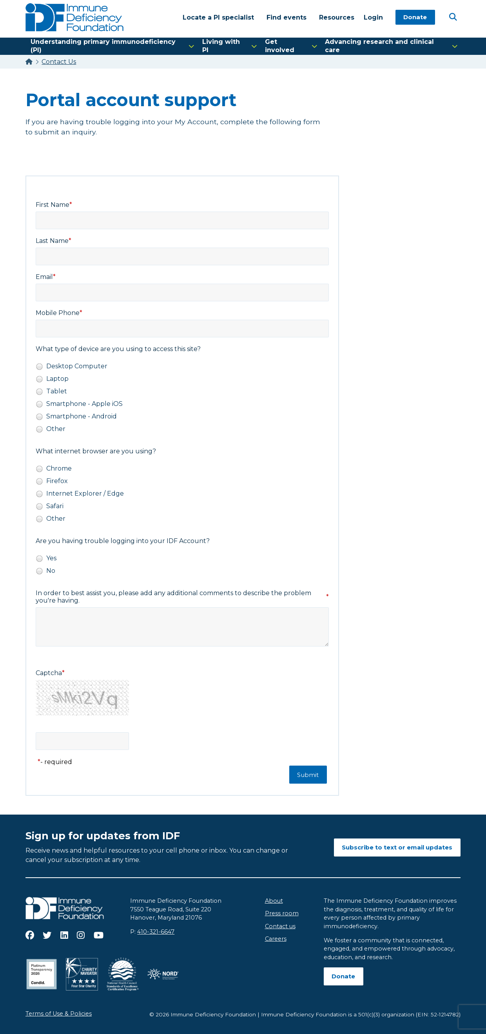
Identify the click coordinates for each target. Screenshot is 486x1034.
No (50, 570)
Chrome (59, 468)
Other (55, 429)
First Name (52, 204)
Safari (54, 506)
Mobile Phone (58, 313)
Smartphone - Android (81, 416)
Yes (51, 558)
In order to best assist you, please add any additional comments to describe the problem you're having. (173, 596)
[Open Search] (453, 16)
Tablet (56, 391)
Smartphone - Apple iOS (84, 403)
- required (56, 762)
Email (44, 277)
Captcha (49, 673)
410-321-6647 (155, 931)
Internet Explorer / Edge (85, 493)
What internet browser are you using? (96, 451)
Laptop (57, 378)
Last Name (52, 240)
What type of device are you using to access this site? (118, 349)
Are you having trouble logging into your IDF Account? (123, 541)
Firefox (57, 481)
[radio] (39, 366)
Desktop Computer (76, 366)
